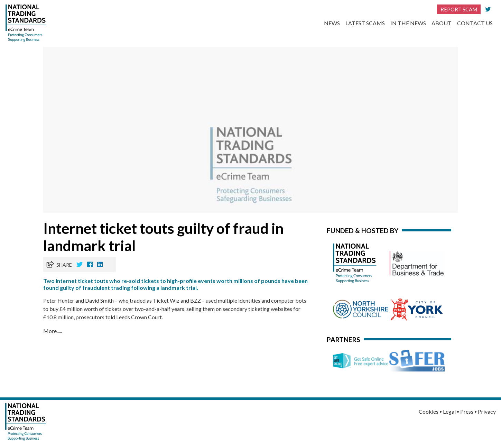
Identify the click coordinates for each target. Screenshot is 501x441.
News (332, 23)
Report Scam (458, 9)
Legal (449, 411)
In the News (408, 23)
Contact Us (475, 23)
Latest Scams (365, 23)
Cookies (428, 411)
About (442, 23)
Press (466, 411)
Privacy (487, 411)
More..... (52, 331)
